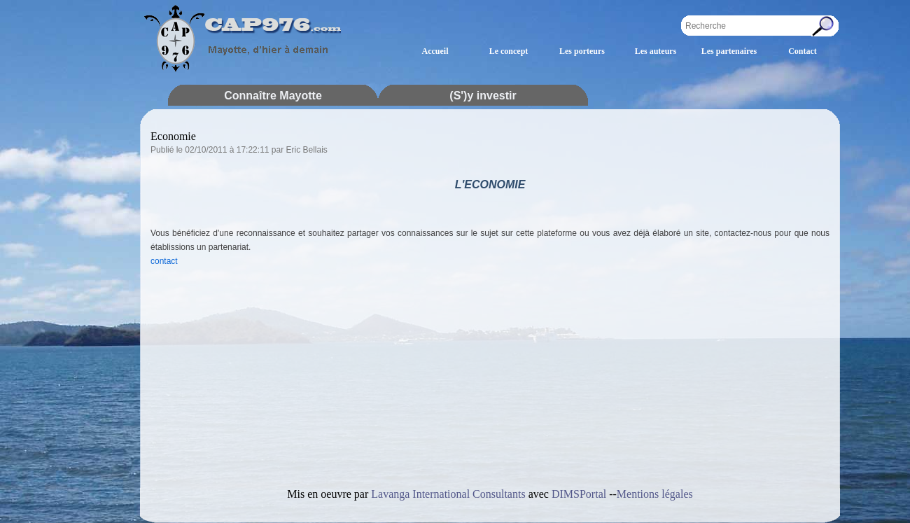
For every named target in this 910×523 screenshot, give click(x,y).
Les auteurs (656, 51)
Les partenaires (729, 51)
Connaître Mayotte (273, 96)
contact (164, 261)
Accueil (435, 51)
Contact (802, 51)
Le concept (508, 51)
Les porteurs (582, 51)
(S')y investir (482, 96)
